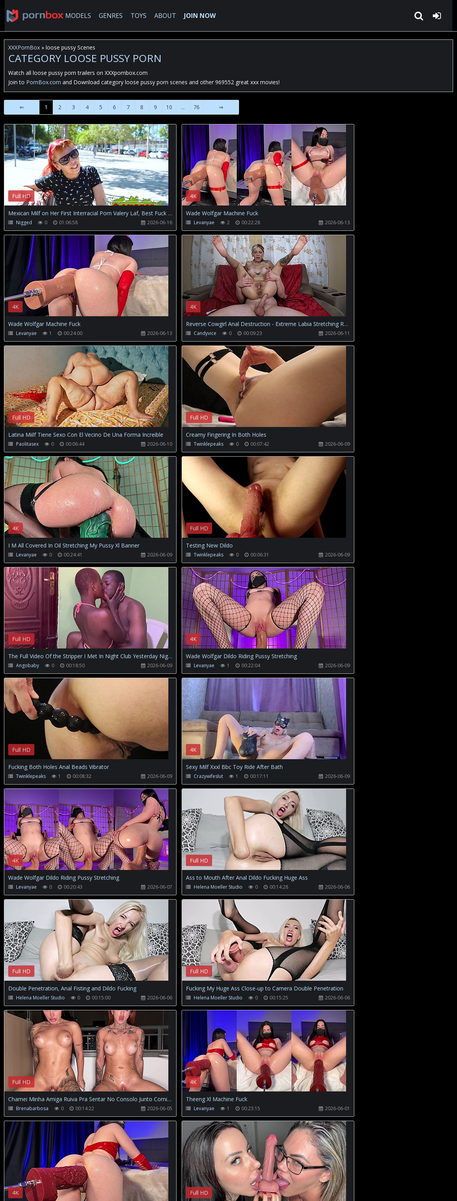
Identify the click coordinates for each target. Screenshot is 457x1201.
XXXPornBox (24, 47)
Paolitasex (171, 333)
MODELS (75, 15)
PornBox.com (43, 82)
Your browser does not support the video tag (86, 170)
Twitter (181, 1164)
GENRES (108, 15)
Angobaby (320, 444)
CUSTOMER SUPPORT (67, 1164)
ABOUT (162, 15)
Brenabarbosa (176, 776)
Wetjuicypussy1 (177, 997)
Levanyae (175, 222)
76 (196, 107)
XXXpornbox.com (31, 15)
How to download (133, 1164)
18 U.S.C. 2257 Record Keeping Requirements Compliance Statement (255, 1187)
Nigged (24, 222)
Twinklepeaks (324, 333)
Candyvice (27, 333)
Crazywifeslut (323, 554)
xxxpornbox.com (63, 1187)
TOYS (136, 15)
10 (169, 107)
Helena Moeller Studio (189, 665)
